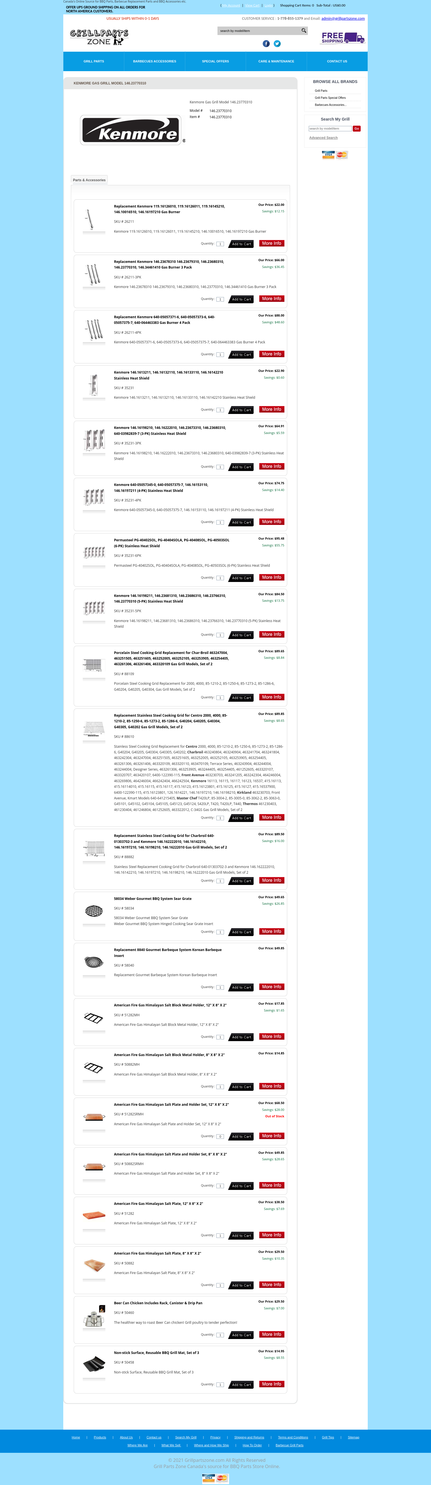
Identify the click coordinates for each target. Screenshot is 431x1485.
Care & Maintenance (276, 61)
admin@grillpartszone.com (343, 18)
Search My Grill (186, 1437)
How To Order (252, 1445)
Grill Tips (328, 1437)
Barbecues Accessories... (331, 104)
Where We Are (137, 1445)
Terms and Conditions (293, 1437)
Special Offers (215, 61)
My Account (231, 5)
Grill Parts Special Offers (330, 97)
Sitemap (353, 1437)
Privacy (215, 1437)
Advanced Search (323, 138)
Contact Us (337, 61)
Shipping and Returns (249, 1437)
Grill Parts (94, 61)
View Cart (252, 5)
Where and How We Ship (211, 1445)
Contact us (154, 1437)
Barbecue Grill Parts (289, 1445)
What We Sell (171, 1445)
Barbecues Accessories (154, 61)
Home (76, 1437)
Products (100, 1437)
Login (269, 5)
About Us (126, 1437)
